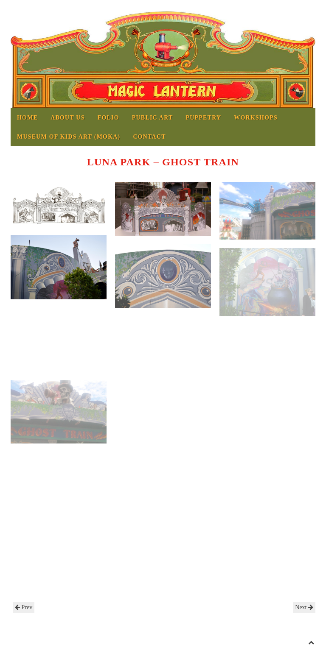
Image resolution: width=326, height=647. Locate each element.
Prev (23, 607)
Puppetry (204, 117)
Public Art (152, 117)
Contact (149, 137)
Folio (108, 117)
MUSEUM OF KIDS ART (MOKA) (68, 137)
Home (27, 117)
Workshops (256, 117)
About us (68, 117)
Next (304, 607)
